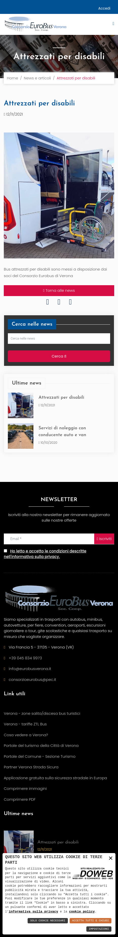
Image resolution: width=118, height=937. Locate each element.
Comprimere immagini (25, 788)
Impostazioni (99, 929)
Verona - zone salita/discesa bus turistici (42, 713)
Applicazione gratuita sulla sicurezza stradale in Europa (55, 777)
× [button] (110, 858)
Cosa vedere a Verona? (26, 735)
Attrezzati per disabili (61, 397)
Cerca (59, 356)
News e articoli (37, 78)
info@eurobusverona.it (30, 668)
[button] (109, 26)
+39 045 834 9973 (25, 658)
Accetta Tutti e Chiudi (90, 921)
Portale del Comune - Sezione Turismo (39, 756)
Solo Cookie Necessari (47, 921)
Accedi (104, 8)
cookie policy (82, 911)
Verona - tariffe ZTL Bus (25, 724)
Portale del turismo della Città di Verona (41, 745)
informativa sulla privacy (33, 911)
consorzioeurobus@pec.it (32, 679)
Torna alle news (59, 291)
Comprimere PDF (20, 799)
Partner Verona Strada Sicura (31, 767)
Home (12, 78)
